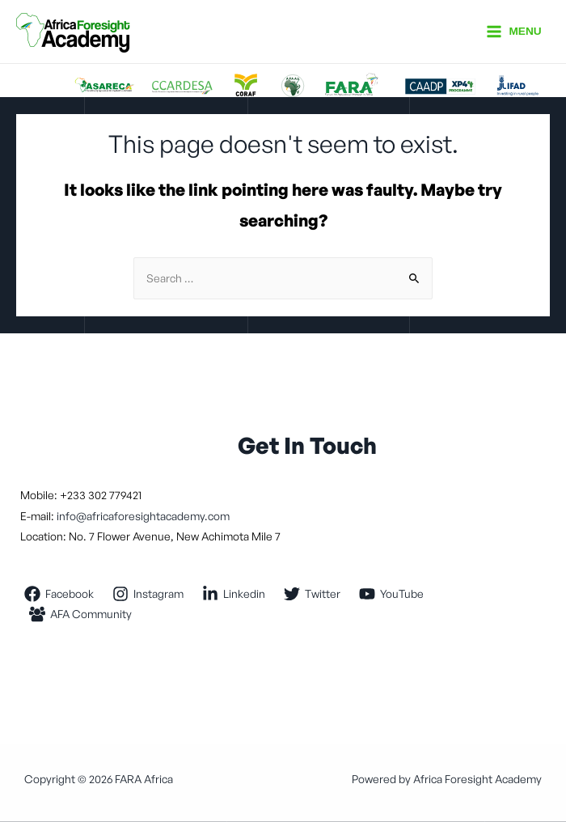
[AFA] (81, 614)
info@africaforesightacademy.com (142, 516)
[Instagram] (148, 594)
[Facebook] (59, 594)
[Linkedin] (234, 594)
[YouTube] (392, 594)
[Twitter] (312, 594)
